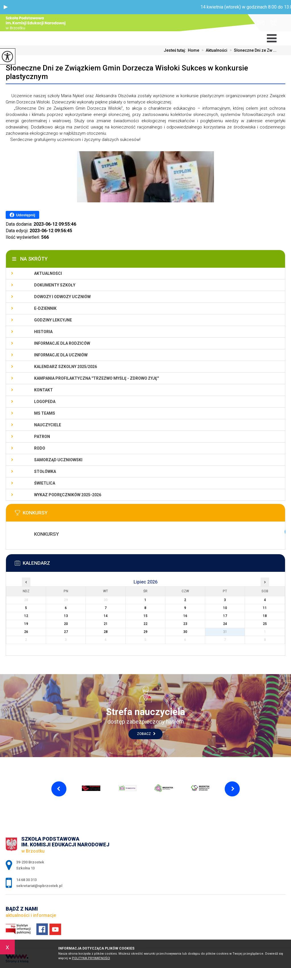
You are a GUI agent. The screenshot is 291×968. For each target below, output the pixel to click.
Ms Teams (44, 413)
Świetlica (44, 483)
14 (106, 616)
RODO (39, 448)
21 (106, 624)
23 (185, 624)
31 (225, 632)
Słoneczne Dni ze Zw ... (252, 50)
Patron (42, 436)
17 (225, 616)
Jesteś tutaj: (176, 50)
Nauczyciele (47, 425)
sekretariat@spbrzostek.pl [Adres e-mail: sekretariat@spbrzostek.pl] (39, 886)
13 (66, 616)
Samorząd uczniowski (58, 460)
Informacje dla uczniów (61, 355)
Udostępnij (22, 215)
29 (145, 632)
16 (185, 616)
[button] (5, 7)
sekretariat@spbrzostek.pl (260, 23)
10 (225, 608)
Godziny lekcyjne (53, 320)
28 (106, 632)
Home (193, 50)
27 (66, 632)
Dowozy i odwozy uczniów (62, 296)
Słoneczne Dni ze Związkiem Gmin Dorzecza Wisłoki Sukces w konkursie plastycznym (127, 72)
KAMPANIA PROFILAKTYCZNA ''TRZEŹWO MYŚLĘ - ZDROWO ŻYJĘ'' (96, 378)
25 (265, 624)
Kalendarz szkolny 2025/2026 (65, 366)
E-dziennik (45, 308)
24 (225, 624)
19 (26, 624)
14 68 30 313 (273, 22)
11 (265, 608)
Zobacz (146, 734)
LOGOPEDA (44, 401)
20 (66, 624)
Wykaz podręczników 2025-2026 (67, 495)
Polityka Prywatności (91, 958)
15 (145, 616)
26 (26, 632)
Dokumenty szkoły (54, 285)
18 (265, 616)
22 (145, 624)
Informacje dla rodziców (62, 343)
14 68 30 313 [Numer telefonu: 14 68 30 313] (26, 880)
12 (26, 616)
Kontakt (43, 390)
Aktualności (213, 50)
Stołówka (45, 471)
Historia (43, 331)
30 (185, 632)
